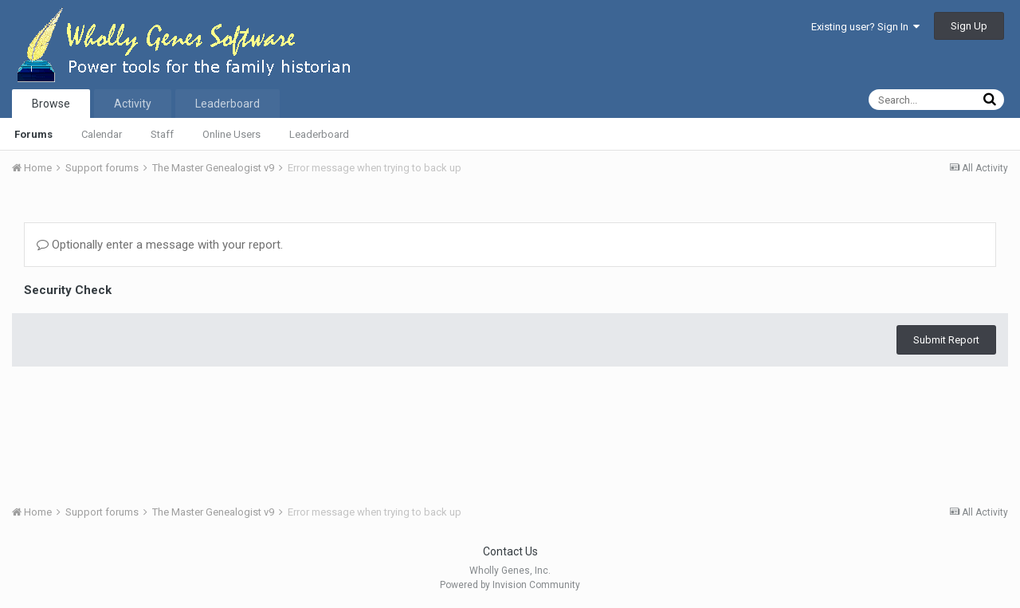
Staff (162, 134)
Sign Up (969, 26)
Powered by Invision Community (510, 584)
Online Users (231, 134)
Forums (33, 134)
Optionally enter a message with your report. (160, 244)
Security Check (68, 290)
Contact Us (510, 551)
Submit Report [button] (946, 340)
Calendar (101, 134)
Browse (51, 103)
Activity (132, 103)
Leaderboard (319, 134)
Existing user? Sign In (865, 27)
